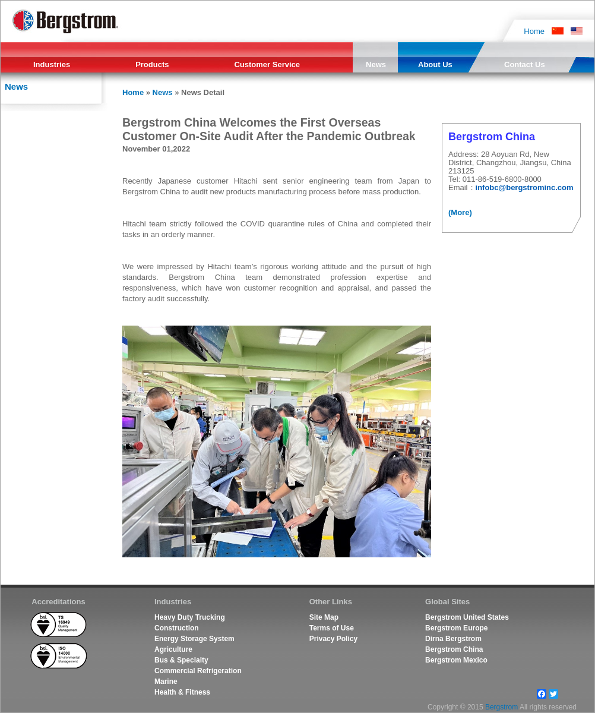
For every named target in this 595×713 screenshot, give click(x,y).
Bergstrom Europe (456, 628)
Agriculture (173, 649)
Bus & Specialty (181, 660)
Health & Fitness (182, 692)
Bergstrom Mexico (456, 660)
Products (152, 64)
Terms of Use (331, 628)
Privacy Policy (333, 639)
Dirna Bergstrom (453, 639)
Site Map (323, 617)
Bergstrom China (454, 649)
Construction (176, 628)
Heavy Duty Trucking (189, 617)
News (376, 64)
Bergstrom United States (467, 617)
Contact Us (524, 64)
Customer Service (267, 64)
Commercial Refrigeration (198, 671)
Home (534, 30)
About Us (435, 64)
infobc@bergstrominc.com (525, 187)
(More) (460, 212)
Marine (166, 681)
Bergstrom (501, 707)
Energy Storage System (194, 639)
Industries (51, 64)
